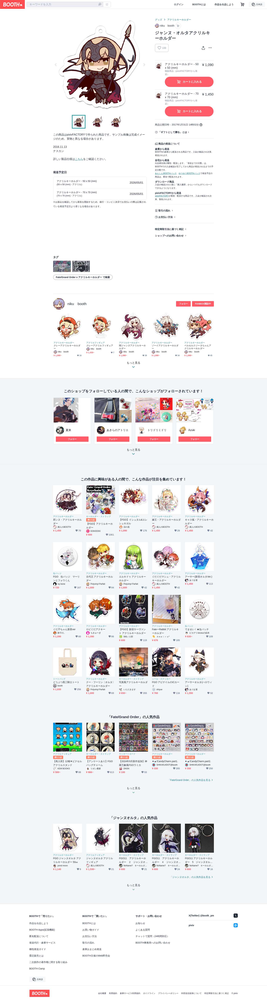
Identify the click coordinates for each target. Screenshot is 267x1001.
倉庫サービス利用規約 (130, 993)
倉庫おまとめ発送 (91, 949)
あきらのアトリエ (117, 430)
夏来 (68, 430)
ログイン (178, 4)
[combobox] (65, 4)
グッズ (158, 19)
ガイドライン (149, 993)
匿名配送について (38, 936)
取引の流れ (164, 210)
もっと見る (133, 452)
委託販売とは (36, 955)
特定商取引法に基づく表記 (169, 229)
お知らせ (140, 923)
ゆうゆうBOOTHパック (189, 173)
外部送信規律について (191, 993)
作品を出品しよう (224, 4)
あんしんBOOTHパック (166, 173)
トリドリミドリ (157, 430)
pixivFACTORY (162, 196)
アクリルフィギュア (95, 343)
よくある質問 (143, 929)
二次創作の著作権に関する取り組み (48, 962)
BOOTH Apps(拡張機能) (42, 929)
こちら (79, 159)
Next (144, 64)
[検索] (100, 4)
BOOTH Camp (37, 968)
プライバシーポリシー (168, 993)
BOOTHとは (199, 4)
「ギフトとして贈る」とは (172, 132)
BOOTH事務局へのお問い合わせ (153, 942)
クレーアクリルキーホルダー (67, 347)
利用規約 (113, 993)
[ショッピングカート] (242, 4)
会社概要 (102, 993)
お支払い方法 (165, 217)
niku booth (77, 304)
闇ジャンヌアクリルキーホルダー (132, 347)
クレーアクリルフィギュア (99, 345)
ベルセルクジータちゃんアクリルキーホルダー (197, 347)
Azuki (191, 430)
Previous (56, 64)
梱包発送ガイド (37, 949)
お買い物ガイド (90, 929)
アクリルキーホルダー (179, 19)
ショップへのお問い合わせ (169, 235)
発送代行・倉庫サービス (42, 942)
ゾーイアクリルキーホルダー (165, 347)
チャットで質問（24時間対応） (152, 936)
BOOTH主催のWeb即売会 (96, 955)
